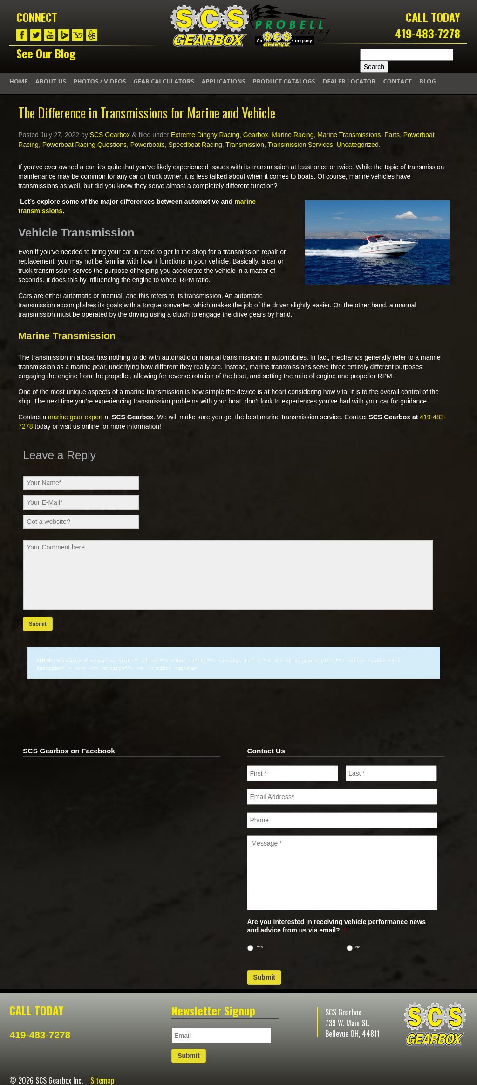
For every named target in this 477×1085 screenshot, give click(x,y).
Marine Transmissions (349, 135)
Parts (392, 135)
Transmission (244, 144)
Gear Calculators (163, 81)
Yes (260, 946)
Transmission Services (300, 144)
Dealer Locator (349, 81)
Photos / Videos (100, 81)
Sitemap (102, 1079)
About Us (50, 81)
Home (18, 81)
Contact (397, 81)
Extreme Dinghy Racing (205, 135)
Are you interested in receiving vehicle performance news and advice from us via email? (336, 925)
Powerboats (147, 144)
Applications (223, 81)
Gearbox (255, 135)
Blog (427, 81)
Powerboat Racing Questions (84, 144)
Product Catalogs (284, 81)
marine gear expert (75, 417)
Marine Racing (292, 135)
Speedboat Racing (195, 144)
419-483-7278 (427, 33)
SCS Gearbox (110, 135)
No (357, 946)
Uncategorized (358, 144)
